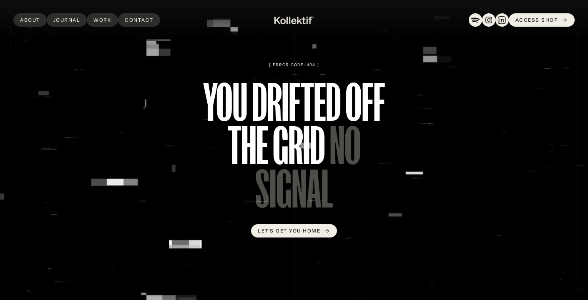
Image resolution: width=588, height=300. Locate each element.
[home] (294, 20)
